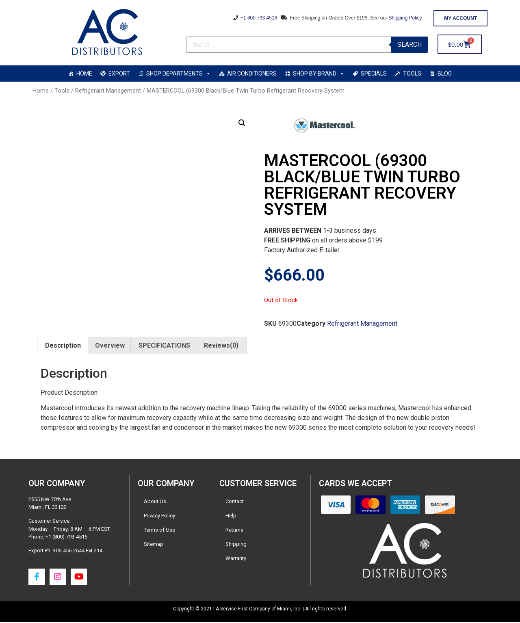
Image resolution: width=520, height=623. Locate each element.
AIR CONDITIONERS (252, 73)
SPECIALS (374, 73)
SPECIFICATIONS (164, 346)
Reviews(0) (221, 346)
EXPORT (119, 73)
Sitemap (153, 545)
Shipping (236, 545)
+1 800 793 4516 (258, 18)
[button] (460, 18)
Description (63, 346)
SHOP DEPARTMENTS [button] (178, 73)
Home (40, 90)
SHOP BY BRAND (318, 73)
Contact (234, 502)
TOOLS (412, 73)
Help (230, 516)
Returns (234, 531)
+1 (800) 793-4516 (66, 537)
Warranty (235, 559)
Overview (110, 346)
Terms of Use (159, 531)
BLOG (445, 73)
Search (409, 44)
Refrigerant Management (108, 90)
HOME (84, 73)
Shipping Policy (404, 18)
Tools (61, 90)
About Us (155, 502)
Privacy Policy (159, 516)
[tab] (63, 346)
